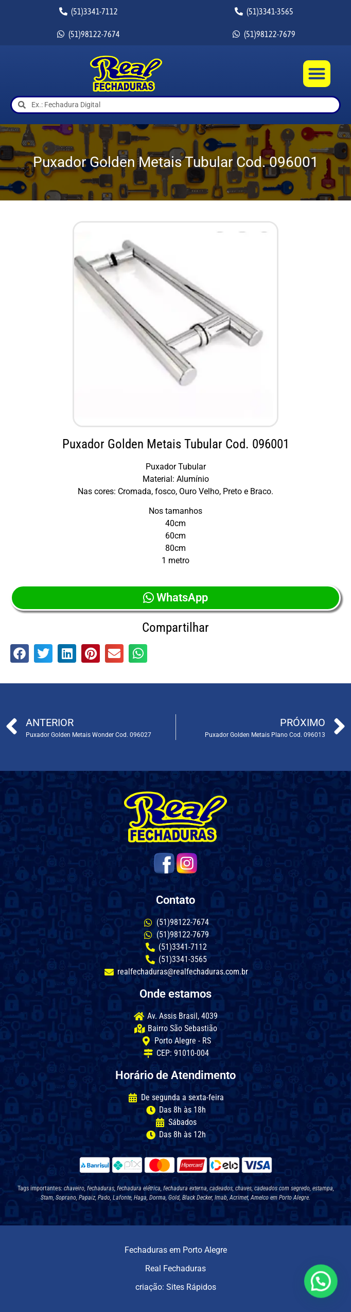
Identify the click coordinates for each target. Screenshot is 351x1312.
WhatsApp (175, 597)
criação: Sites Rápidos (175, 1287)
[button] (316, 74)
